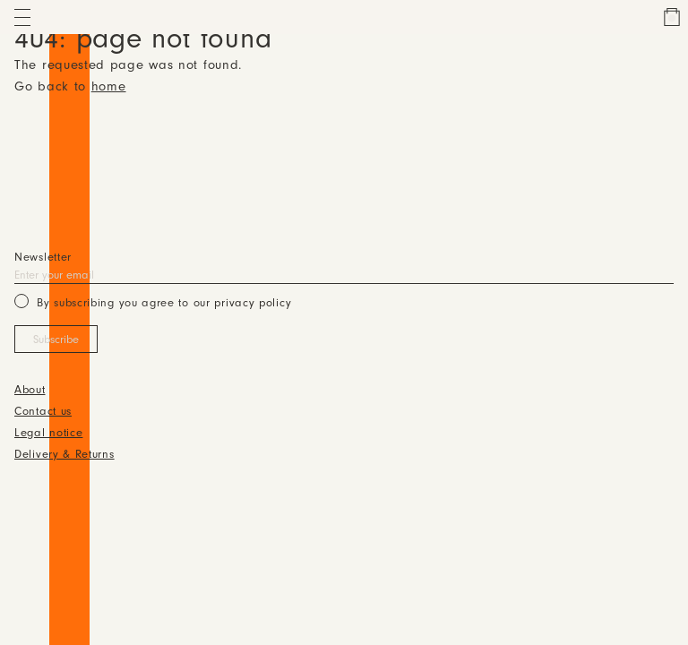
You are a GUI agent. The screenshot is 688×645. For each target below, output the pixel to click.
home (108, 87)
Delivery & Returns (64, 455)
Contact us (43, 412)
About (30, 390)
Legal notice (48, 433)
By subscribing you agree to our (152, 301)
